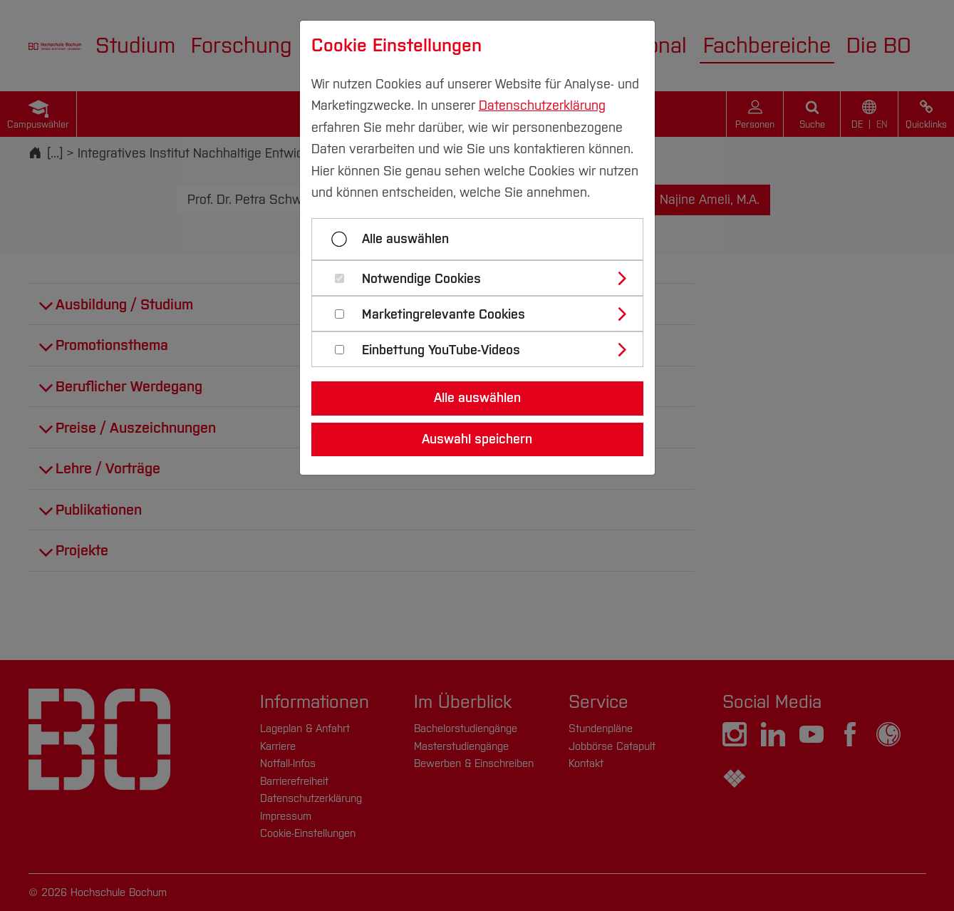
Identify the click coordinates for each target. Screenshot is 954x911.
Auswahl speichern (477, 439)
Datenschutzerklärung (542, 105)
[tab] (483, 278)
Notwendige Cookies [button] (421, 279)
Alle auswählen (405, 239)
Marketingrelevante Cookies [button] (443, 314)
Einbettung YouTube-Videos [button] (441, 350)
